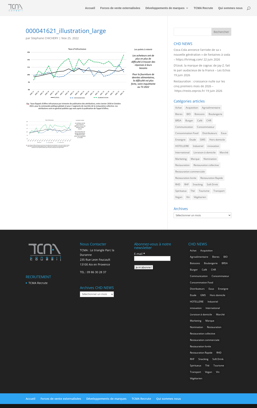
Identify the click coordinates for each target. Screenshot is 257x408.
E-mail (139, 254)
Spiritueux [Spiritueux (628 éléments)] (181, 191)
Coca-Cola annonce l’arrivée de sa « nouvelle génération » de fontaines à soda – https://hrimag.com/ (202, 54)
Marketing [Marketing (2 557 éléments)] (181, 159)
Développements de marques (165, 8)
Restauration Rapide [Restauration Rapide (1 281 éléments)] (211, 178)
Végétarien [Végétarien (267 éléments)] (200, 197)
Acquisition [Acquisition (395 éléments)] (192, 107)
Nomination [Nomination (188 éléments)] (210, 159)
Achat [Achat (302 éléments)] (178, 107)
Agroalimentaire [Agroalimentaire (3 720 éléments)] (211, 107)
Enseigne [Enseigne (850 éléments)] (180, 139)
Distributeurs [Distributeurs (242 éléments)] (209, 133)
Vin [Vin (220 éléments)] (188, 197)
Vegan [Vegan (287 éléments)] (178, 197)
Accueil (90, 8)
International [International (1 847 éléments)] (182, 152)
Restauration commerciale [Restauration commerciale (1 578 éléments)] (190, 171)
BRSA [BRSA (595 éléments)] (178, 120)
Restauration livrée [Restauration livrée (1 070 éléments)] (185, 178)
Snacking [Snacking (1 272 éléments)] (198, 184)
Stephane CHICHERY (44, 38)
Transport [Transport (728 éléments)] (218, 191)
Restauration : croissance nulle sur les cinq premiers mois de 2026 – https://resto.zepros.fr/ (199, 86)
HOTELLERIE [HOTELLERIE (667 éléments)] (182, 146)
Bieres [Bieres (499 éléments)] (179, 114)
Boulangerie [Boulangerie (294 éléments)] (215, 114)
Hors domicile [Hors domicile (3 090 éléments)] (217, 139)
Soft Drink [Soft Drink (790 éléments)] (212, 184)
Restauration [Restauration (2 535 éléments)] (182, 165)
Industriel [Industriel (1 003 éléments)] (198, 146)
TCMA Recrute (203, 8)
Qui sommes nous (230, 8)
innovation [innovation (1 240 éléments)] (213, 146)
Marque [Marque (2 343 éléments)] (195, 159)
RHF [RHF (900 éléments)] (186, 184)
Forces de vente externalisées (120, 8)
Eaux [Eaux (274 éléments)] (223, 133)
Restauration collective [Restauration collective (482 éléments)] (206, 165)
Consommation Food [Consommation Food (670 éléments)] (186, 133)
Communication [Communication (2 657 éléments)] (184, 127)
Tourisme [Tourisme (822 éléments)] (204, 191)
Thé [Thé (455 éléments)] (193, 191)
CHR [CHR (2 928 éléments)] (208, 120)
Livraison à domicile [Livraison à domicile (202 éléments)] (205, 152)
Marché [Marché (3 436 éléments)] (224, 152)
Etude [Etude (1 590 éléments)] (193, 139)
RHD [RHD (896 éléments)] (177, 184)
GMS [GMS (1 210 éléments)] (202, 139)
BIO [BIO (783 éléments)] (189, 114)
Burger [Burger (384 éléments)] (189, 120)
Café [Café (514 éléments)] (199, 120)
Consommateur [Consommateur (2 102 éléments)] (205, 127)
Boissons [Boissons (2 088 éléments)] (200, 114)
